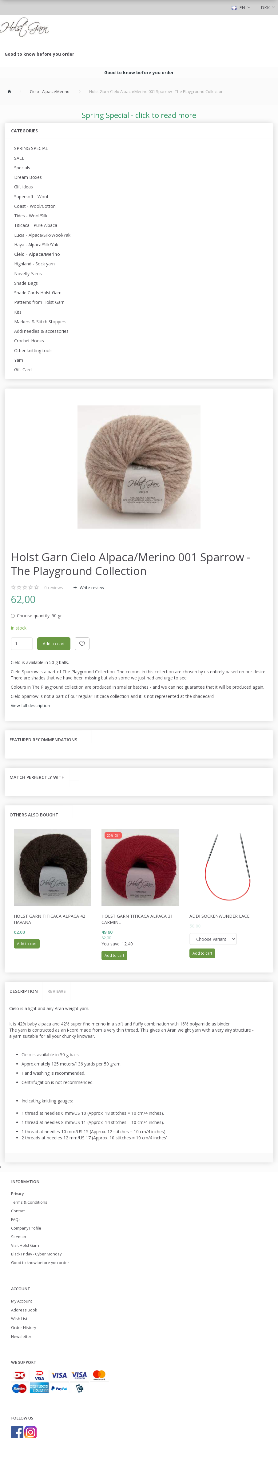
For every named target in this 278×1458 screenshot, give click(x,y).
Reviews (56, 991)
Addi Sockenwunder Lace (219, 916)
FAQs (16, 1219)
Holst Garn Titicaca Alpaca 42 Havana (49, 919)
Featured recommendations (43, 740)
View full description (30, 705)
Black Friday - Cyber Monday (36, 1254)
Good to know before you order (39, 54)
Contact (18, 1211)
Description (24, 991)
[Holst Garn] (24, 28)
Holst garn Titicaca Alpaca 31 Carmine (137, 919)
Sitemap (18, 1236)
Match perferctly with (37, 777)
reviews (53, 587)
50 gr (39, 615)
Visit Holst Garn (25, 1245)
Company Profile (26, 1228)
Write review (91, 587)
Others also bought (34, 815)
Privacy (17, 1193)
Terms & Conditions (29, 1202)
